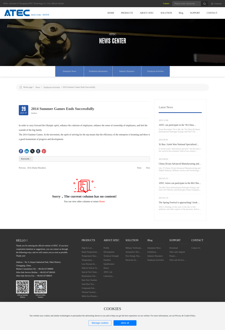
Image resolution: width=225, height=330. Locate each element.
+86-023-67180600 (45, 270)
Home (102, 202)
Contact (166, 3)
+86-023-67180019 (44, 277)
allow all (125, 323)
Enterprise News (69, 72)
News (38, 88)
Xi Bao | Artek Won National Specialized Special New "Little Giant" (177, 145)
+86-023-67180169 (47, 273)
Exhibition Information (98, 72)
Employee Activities (155, 72)
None (139, 169)
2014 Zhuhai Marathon (36, 169)
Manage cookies (100, 323)
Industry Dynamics (127, 72)
